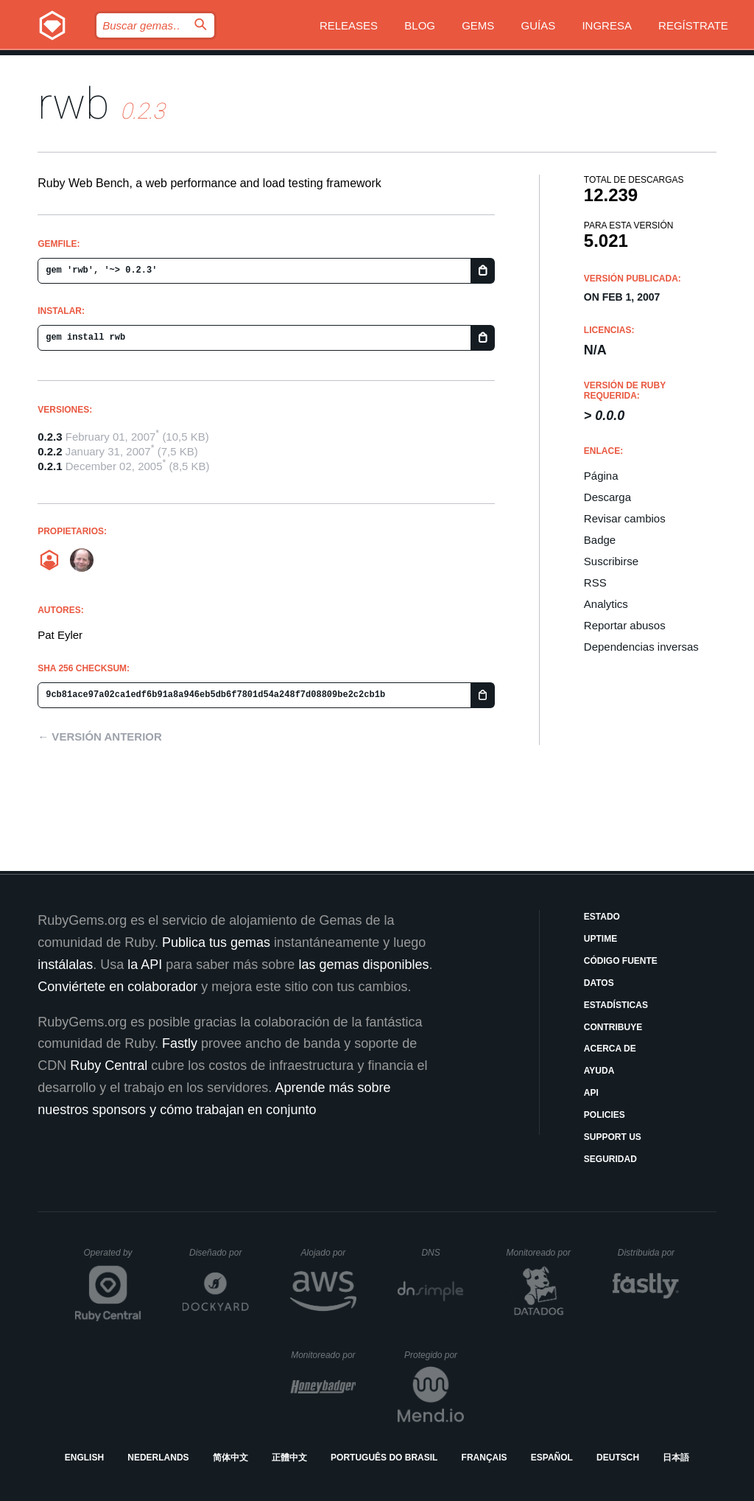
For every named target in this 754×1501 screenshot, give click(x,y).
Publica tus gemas (216, 942)
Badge (600, 539)
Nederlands (157, 1457)
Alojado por (328, 1253)
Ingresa (607, 25)
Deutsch (617, 1457)
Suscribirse (611, 561)
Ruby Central (108, 1065)
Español (552, 1457)
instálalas (65, 964)
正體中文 (289, 1457)
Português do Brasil (384, 1457)
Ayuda (599, 1071)
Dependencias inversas (641, 646)
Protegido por (434, 1355)
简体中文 (230, 1457)
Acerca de (610, 1048)
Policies (604, 1115)
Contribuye (613, 1027)
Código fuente (621, 961)
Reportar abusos (625, 625)
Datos (599, 983)
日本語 (676, 1457)
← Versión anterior (100, 736)
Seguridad (610, 1159)
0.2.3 (50, 436)
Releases (349, 25)
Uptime (600, 939)
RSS (595, 582)
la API (144, 964)
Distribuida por (649, 1253)
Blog (419, 25)
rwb (74, 103)
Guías (538, 25)
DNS (442, 1253)
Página (601, 475)
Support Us (612, 1137)
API (591, 1093)
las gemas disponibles (363, 964)
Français (484, 1457)
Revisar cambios (625, 518)
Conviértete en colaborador (117, 986)
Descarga (607, 497)
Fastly (179, 1043)
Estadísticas (616, 1005)
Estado (602, 917)
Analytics (606, 604)
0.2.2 (50, 451)
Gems (478, 25)
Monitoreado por (539, 1253)
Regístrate (693, 25)
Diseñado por (219, 1253)
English (84, 1457)
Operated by (112, 1258)
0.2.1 (50, 466)
